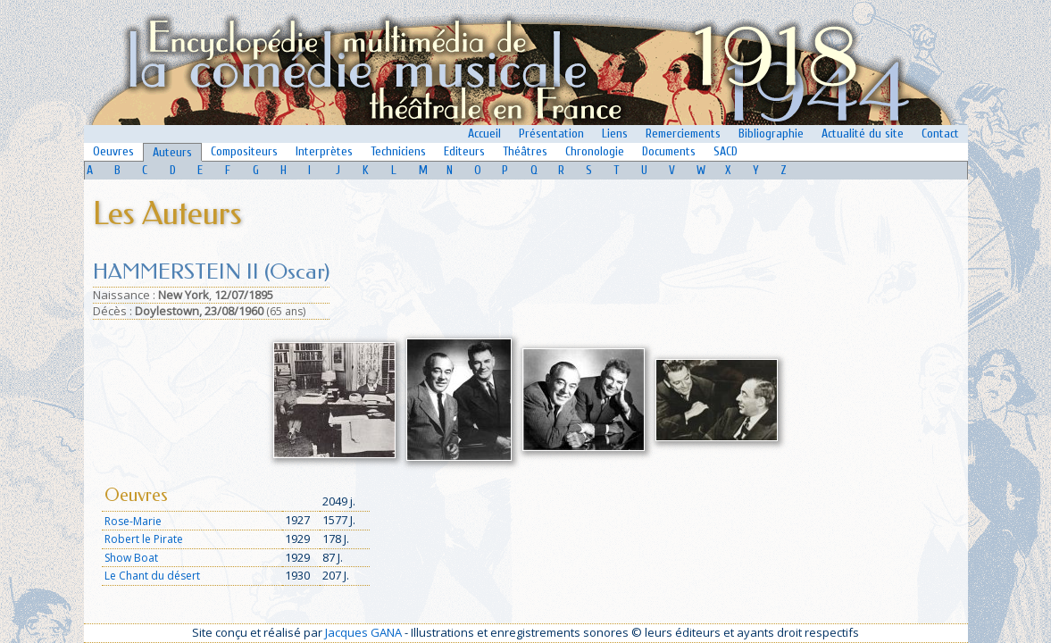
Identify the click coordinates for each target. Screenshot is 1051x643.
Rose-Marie (133, 521)
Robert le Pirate (143, 539)
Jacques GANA (363, 632)
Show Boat (131, 557)
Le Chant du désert (152, 575)
